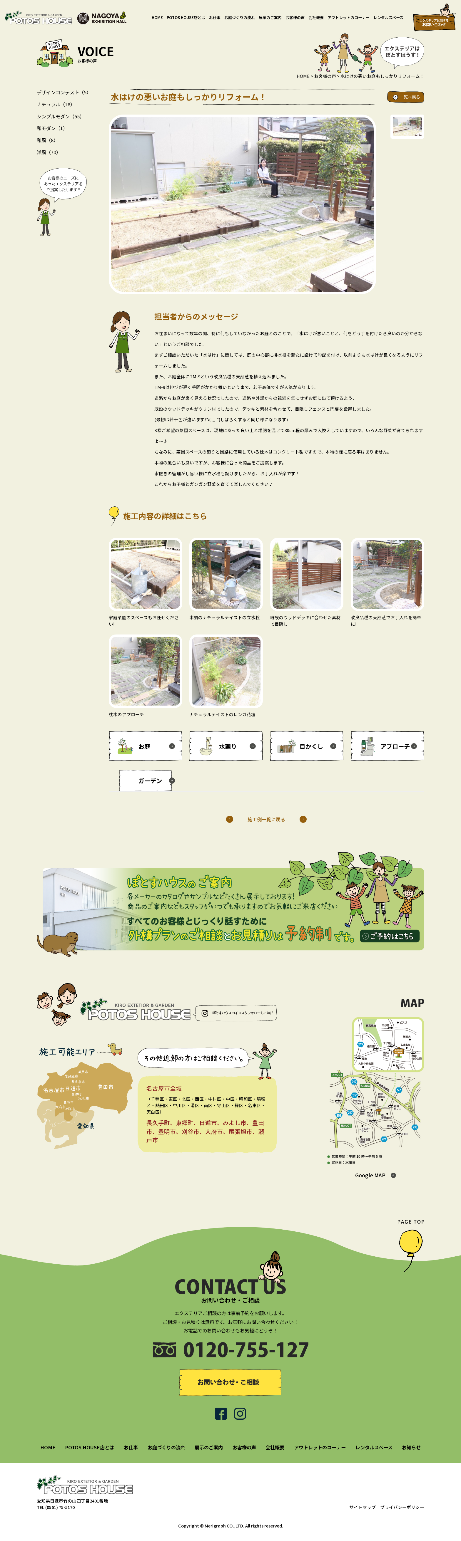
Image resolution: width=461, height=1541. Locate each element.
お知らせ (411, 1447)
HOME (157, 17)
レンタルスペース (388, 17)
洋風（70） (49, 152)
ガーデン (150, 780)
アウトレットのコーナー (349, 17)
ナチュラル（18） (56, 104)
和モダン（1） (52, 128)
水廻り (228, 746)
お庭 (144, 746)
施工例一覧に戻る (266, 819)
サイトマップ (362, 1507)
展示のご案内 (270, 17)
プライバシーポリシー (402, 1507)
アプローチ (395, 746)
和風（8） (47, 140)
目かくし (311, 746)
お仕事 (215, 17)
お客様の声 (295, 17)
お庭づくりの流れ (239, 17)
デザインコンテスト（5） (64, 92)
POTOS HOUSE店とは (186, 17)
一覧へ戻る (410, 97)
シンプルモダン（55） (60, 116)
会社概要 (316, 17)
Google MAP (370, 1175)
